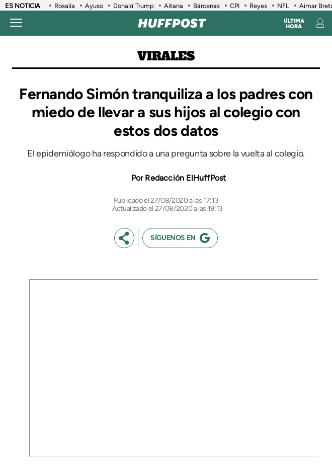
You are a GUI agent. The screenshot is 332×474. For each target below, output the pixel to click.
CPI (234, 6)
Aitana (173, 6)
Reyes (258, 6)
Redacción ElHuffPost (185, 178)
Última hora (294, 23)
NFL (283, 6)
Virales (165, 56)
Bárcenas (206, 6)
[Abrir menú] (16, 23)
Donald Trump (133, 6)
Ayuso (94, 6)
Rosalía (64, 6)
